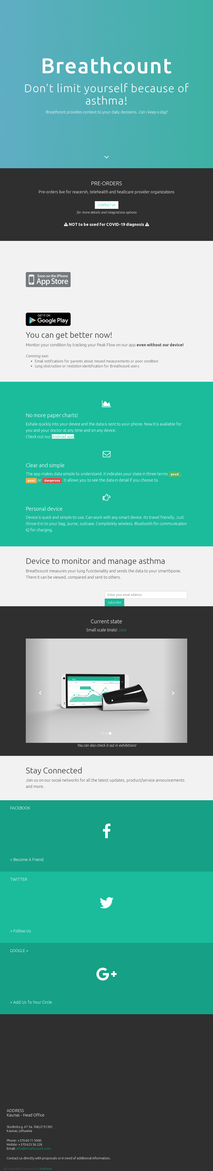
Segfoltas (45, 1168)
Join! (122, 630)
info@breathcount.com (33, 1148)
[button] (38, 691)
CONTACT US (106, 205)
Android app (63, 436)
